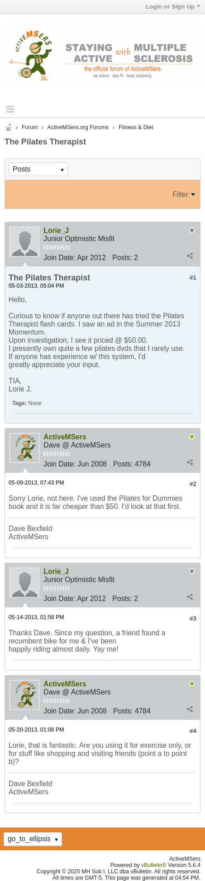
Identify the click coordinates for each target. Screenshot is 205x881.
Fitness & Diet (136, 127)
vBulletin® (154, 865)
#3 (193, 618)
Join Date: (59, 257)
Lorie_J (56, 230)
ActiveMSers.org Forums (78, 127)
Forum (30, 127)
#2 (193, 483)
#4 (193, 730)
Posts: (122, 257)
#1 (193, 277)
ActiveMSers (64, 437)
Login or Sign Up (173, 6)
